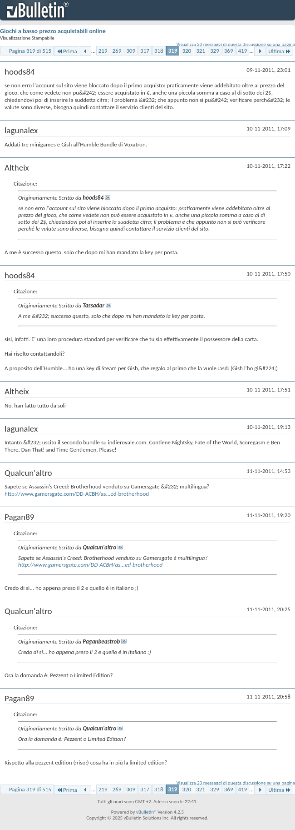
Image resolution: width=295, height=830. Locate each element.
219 (103, 50)
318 (158, 50)
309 (130, 50)
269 (116, 50)
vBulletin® (146, 812)
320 (186, 50)
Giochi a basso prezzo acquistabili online (53, 31)
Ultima (279, 51)
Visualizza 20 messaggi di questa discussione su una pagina (236, 44)
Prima (66, 51)
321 (200, 50)
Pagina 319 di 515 (30, 50)
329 (214, 50)
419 (242, 50)
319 (172, 50)
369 (228, 50)
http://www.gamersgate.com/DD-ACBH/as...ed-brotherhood (77, 493)
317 (144, 50)
